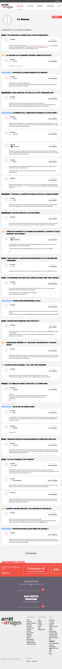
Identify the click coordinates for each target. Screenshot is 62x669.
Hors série (28, 661)
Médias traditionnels (30, 639)
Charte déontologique (53, 632)
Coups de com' (29, 621)
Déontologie (29, 629)
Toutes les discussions (53, 636)
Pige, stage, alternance (53, 637)
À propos (50, 628)
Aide (50, 639)
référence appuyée (18, 65)
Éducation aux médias (53, 626)
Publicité (28, 637)
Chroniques (50, 6)
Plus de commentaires (31, 553)
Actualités (30, 6)
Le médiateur (51, 623)
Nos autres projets (52, 631)
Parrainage (51, 624)
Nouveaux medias (30, 632)
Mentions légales (52, 646)
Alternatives (29, 631)
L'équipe (50, 629)
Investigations (29, 626)
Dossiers (39, 626)
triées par (16, 30)
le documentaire (25, 186)
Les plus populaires (41, 629)
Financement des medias (31, 644)
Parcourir (20, 6)
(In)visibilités (29, 634)
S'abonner (56, 17)
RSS (50, 652)
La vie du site (51, 621)
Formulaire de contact (53, 634)
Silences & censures (30, 640)
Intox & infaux (29, 624)
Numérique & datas (30, 628)
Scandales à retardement (31, 623)
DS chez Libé (34, 661)
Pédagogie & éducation (31, 642)
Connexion (57, 1)
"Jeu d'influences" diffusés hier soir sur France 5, (38, 45)
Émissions (40, 6)
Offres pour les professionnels (52, 641)
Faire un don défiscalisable (54, 643)
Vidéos (39, 628)
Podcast (50, 653)
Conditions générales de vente (53, 648)
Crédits (50, 650)
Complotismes (29, 636)
